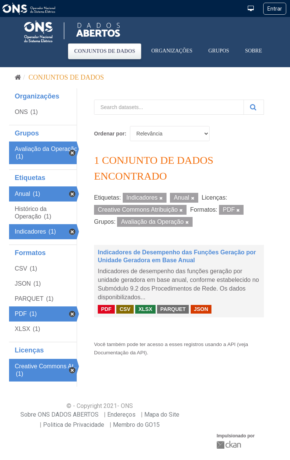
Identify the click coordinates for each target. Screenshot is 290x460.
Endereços (121, 414)
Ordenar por (109, 134)
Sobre (253, 51)
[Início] (18, 77)
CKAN (229, 445)
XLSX (146, 309)
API (231, 344)
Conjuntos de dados (104, 51)
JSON (201, 309)
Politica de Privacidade (73, 424)
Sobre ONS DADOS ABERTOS (59, 414)
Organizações (172, 51)
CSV (125, 309)
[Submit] (254, 107)
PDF (106, 309)
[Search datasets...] (169, 107)
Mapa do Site (161, 414)
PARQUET (172, 309)
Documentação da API (119, 352)
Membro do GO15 (136, 424)
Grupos (218, 51)
